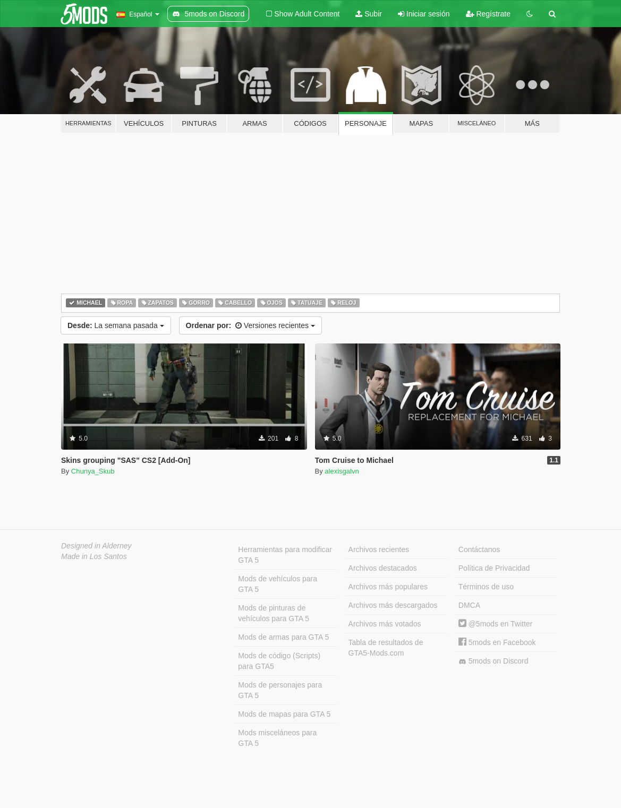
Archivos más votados (384, 624)
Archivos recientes (378, 549)
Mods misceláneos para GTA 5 (277, 737)
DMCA (469, 605)
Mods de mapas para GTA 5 (284, 714)
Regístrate (488, 14)
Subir (368, 14)
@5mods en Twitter (495, 624)
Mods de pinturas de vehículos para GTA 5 (273, 613)
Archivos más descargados (393, 605)
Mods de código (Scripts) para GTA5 (279, 661)
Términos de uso (486, 586)
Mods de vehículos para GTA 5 (277, 584)
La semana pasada (115, 325)
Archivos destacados (382, 568)
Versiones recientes (250, 325)
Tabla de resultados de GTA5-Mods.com (385, 647)
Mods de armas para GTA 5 (283, 637)
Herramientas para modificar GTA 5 (285, 554)
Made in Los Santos (94, 556)
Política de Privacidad (494, 568)
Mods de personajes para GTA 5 (280, 690)
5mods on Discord (493, 661)
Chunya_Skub (93, 471)
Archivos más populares (388, 586)
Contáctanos (479, 549)
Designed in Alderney (96, 545)
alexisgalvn (342, 471)
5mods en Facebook (497, 642)
